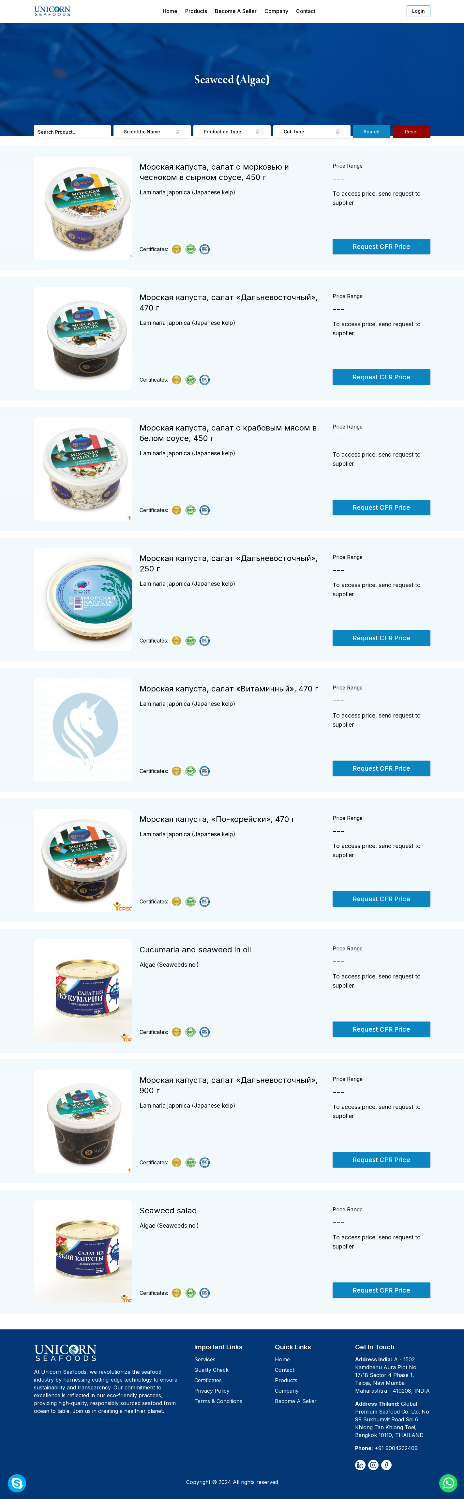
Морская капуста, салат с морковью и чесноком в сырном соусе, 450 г (214, 172)
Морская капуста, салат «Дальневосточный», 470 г (229, 302)
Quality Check (211, 1370)
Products (196, 11)
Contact (305, 11)
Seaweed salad (168, 1210)
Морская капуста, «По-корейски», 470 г (217, 819)
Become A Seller (236, 11)
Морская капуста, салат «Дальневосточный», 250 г (229, 563)
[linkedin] (360, 1465)
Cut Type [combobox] (312, 131)
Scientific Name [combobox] (152, 131)
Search (372, 131)
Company (276, 11)
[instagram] (373, 1465)
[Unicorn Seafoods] (111, 1352)
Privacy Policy (212, 1390)
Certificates (208, 1380)
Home (170, 11)
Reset (411, 131)
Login (418, 11)
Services (205, 1359)
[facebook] (386, 1465)
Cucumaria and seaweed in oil (195, 949)
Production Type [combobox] (232, 131)
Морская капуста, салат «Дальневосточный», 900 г (229, 1085)
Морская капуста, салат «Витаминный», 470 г (229, 688)
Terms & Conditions (218, 1401)
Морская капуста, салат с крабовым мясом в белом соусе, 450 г (228, 433)
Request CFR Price (381, 246)
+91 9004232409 (396, 1448)
